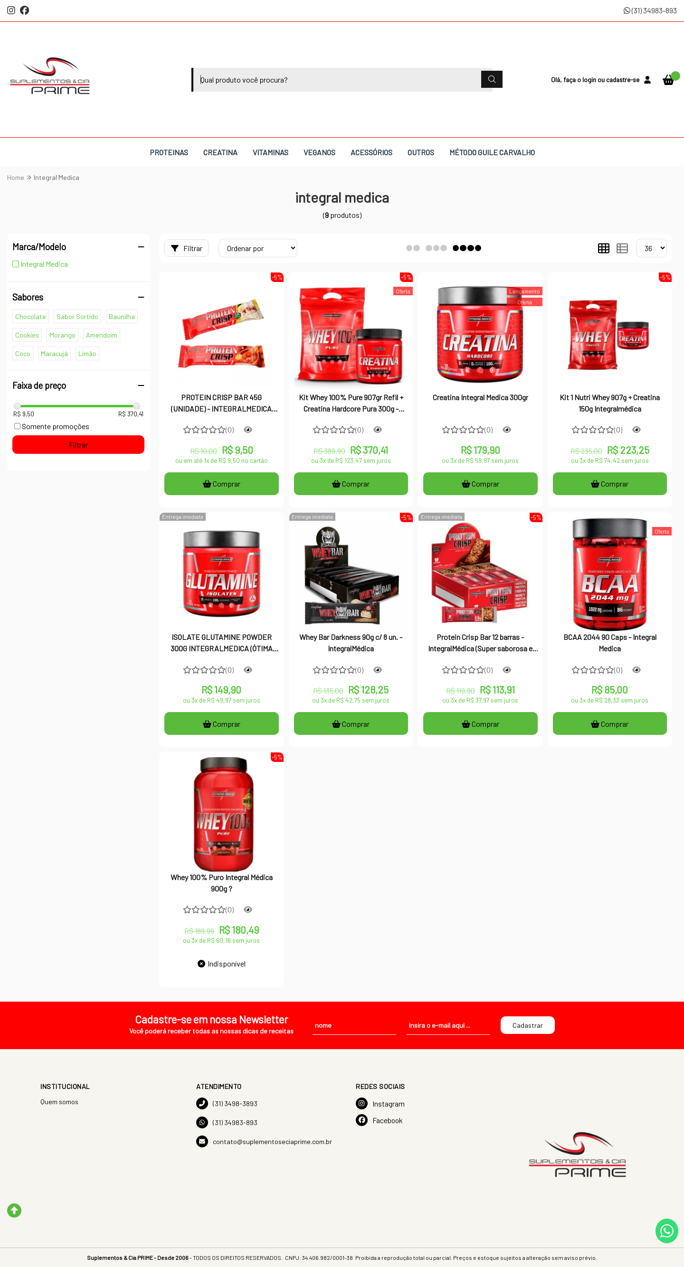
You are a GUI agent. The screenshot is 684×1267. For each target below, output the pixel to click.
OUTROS (421, 152)
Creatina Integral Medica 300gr (480, 397)
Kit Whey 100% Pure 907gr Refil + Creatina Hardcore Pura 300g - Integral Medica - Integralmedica (351, 404)
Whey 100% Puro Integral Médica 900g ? (222, 883)
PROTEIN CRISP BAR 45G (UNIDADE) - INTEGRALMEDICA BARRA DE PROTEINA (221, 404)
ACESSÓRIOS (371, 152)
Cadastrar (528, 1025)
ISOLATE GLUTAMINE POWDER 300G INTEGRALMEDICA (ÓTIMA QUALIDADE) (222, 643)
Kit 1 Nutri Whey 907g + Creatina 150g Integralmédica (610, 403)
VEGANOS (319, 152)
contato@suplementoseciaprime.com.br (264, 1141)
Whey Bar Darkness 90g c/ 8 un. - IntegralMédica (350, 642)
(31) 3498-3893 (226, 1103)
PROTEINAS (169, 152)
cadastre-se (622, 79)
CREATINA (220, 152)
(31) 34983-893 (650, 10)
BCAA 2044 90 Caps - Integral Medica (609, 642)
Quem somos (59, 1102)
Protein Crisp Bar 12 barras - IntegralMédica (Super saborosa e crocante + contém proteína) (480, 643)
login (590, 79)
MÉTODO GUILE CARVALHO (492, 152)
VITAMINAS (270, 152)
